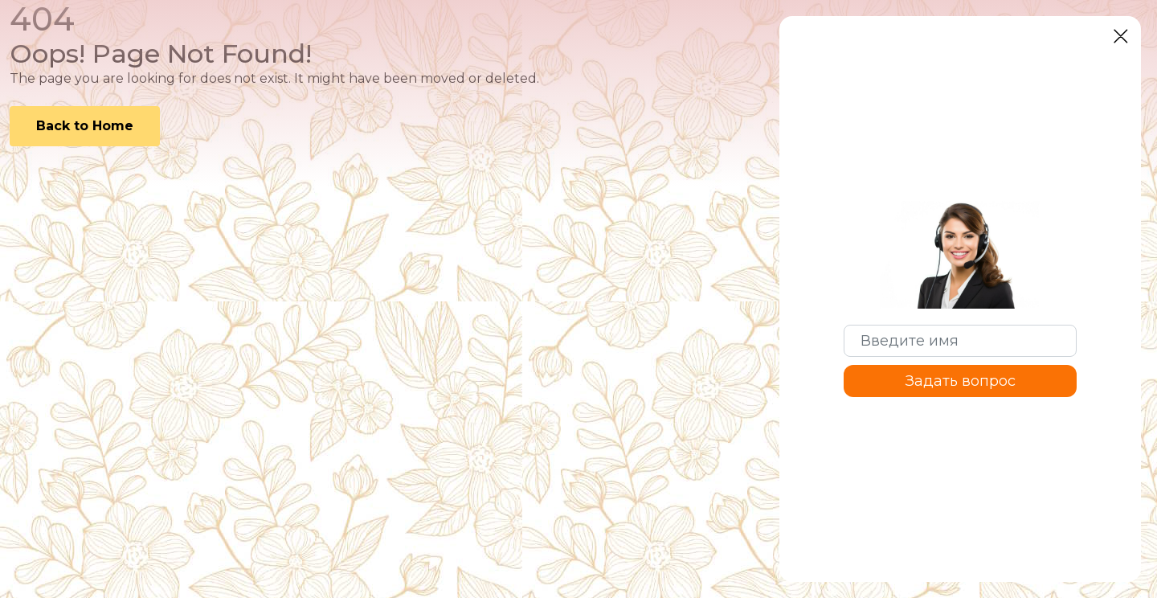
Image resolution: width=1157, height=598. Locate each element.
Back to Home (84, 125)
